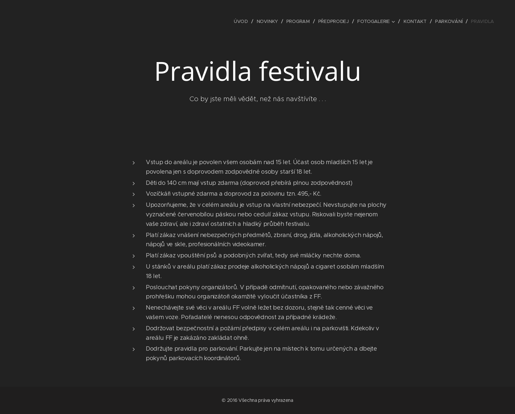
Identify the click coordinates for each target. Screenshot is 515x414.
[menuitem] (243, 21)
